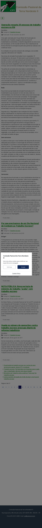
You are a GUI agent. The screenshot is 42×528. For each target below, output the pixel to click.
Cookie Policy (16, 273)
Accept (23, 267)
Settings (9, 267)
